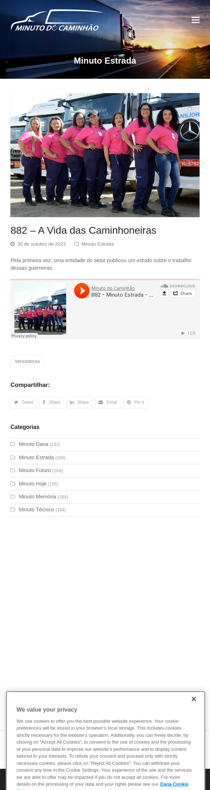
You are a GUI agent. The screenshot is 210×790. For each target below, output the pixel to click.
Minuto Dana (33, 444)
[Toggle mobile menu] (196, 20)
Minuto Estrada (98, 244)
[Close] (194, 706)
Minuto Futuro (35, 470)
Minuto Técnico (36, 509)
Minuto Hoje (32, 484)
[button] (23, 402)
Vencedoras (27, 361)
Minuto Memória (37, 496)
